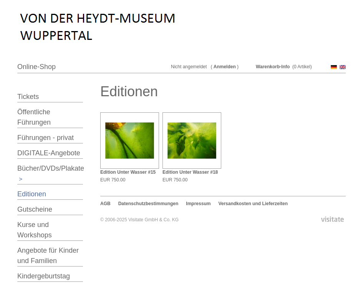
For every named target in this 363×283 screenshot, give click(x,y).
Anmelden (225, 66)
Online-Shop (36, 67)
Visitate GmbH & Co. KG (153, 219)
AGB (105, 203)
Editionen (31, 194)
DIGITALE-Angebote (48, 153)
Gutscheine (34, 209)
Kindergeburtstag (43, 276)
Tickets (28, 96)
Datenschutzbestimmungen (148, 203)
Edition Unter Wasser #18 (190, 172)
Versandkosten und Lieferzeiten (253, 203)
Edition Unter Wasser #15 (128, 172)
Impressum (198, 203)
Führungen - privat (45, 138)
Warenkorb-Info (273, 66)
